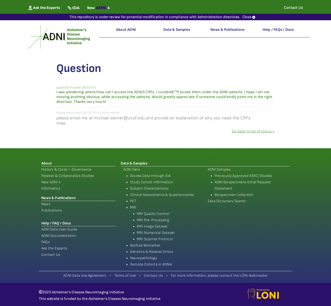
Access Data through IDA (150, 176)
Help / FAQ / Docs (56, 223)
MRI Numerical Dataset (156, 233)
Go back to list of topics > (253, 131)
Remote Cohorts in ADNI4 (151, 264)
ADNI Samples (219, 169)
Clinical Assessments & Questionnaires (162, 195)
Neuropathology (143, 258)
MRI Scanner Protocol (155, 239)
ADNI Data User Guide (59, 229)
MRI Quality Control (153, 214)
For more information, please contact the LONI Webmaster (219, 275)
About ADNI (126, 29)
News (45, 204)
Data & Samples (176, 29)
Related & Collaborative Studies (67, 176)
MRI (133, 207)
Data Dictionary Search (227, 201)
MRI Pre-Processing (153, 220)
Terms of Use (125, 275)
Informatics (50, 188)
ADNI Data (131, 169)
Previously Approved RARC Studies (243, 176)
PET (133, 201)
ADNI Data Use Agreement (84, 275)
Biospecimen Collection (233, 195)
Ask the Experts (54, 248)
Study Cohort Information (151, 182)
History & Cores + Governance (66, 169)
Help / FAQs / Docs (278, 29)
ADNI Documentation (58, 235)
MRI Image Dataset (152, 226)
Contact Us (50, 254)
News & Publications (227, 29)
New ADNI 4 (51, 182)
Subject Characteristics (149, 188)
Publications (51, 210)
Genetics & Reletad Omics (151, 251)
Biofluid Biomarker (145, 245)
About (46, 163)
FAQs (45, 242)
